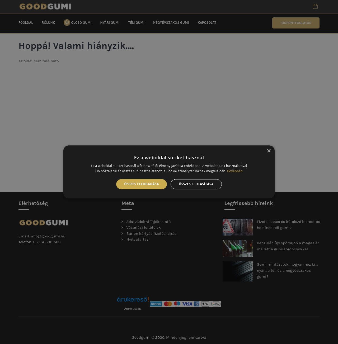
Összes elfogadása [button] (141, 184)
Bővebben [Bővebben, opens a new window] (235, 171)
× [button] (269, 151)
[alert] (169, 172)
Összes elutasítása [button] (196, 184)
